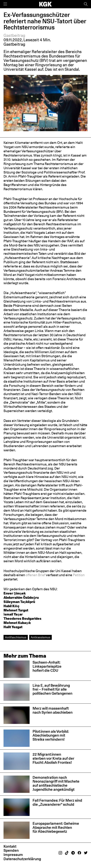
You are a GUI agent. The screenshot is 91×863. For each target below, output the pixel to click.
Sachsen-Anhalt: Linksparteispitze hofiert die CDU (47, 666)
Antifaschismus (15, 637)
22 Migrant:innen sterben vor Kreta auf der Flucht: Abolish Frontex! (53, 758)
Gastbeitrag (14, 35)
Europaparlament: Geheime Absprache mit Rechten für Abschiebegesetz (56, 827)
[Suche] (85, 4)
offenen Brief (35, 575)
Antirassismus (40, 637)
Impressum (13, 854)
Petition (79, 575)
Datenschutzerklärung (22, 859)
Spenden (11, 850)
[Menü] (5, 4)
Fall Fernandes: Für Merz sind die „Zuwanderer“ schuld (57, 802)
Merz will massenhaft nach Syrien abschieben (53, 710)
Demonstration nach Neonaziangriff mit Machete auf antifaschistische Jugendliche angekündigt (56, 783)
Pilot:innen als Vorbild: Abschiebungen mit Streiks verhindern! (51, 735)
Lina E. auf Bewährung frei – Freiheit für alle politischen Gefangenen (52, 689)
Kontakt (10, 846)
